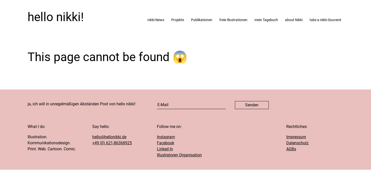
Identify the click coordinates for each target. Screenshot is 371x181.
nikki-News (155, 20)
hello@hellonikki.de (109, 136)
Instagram (166, 136)
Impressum (296, 136)
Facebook (165, 143)
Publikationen (201, 20)
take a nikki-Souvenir (325, 20)
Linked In (165, 149)
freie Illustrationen (233, 20)
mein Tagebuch (266, 20)
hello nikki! (56, 17)
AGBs (291, 149)
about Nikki (294, 20)
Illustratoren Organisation (179, 155)
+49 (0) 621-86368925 (112, 143)
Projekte (177, 20)
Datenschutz (297, 143)
